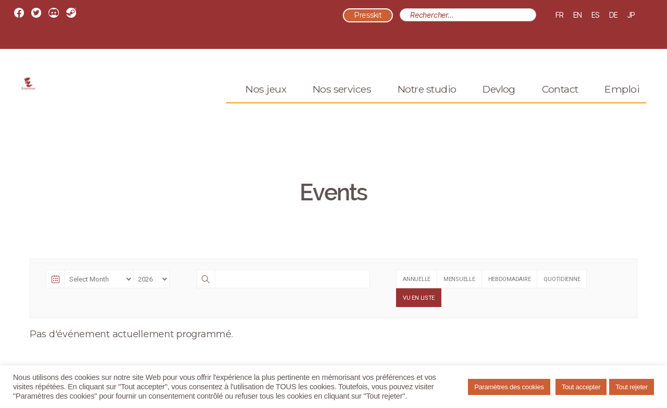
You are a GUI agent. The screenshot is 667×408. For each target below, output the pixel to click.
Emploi (621, 102)
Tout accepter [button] (581, 387)
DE (613, 14)
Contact (560, 102)
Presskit (368, 15)
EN (577, 14)
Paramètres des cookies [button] (509, 387)
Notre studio (427, 102)
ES (595, 14)
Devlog (499, 102)
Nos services (342, 102)
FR (559, 14)
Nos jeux (265, 102)
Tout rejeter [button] (631, 387)
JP (631, 14)
